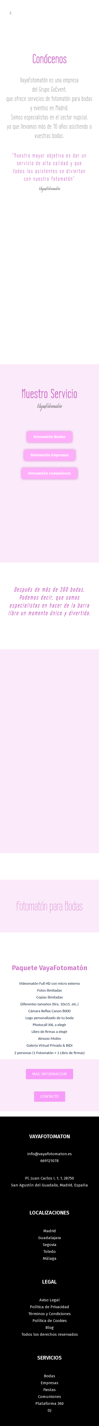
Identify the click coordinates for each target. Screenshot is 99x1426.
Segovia (49, 1244)
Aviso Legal (49, 1300)
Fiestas (49, 1389)
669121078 (49, 1160)
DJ (49, 1410)
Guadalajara (49, 1237)
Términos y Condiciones (49, 1313)
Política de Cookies (49, 1320)
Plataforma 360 (49, 1403)
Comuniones (49, 1396)
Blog (49, 1327)
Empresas (49, 1382)
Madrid (49, 1231)
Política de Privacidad (49, 1306)
